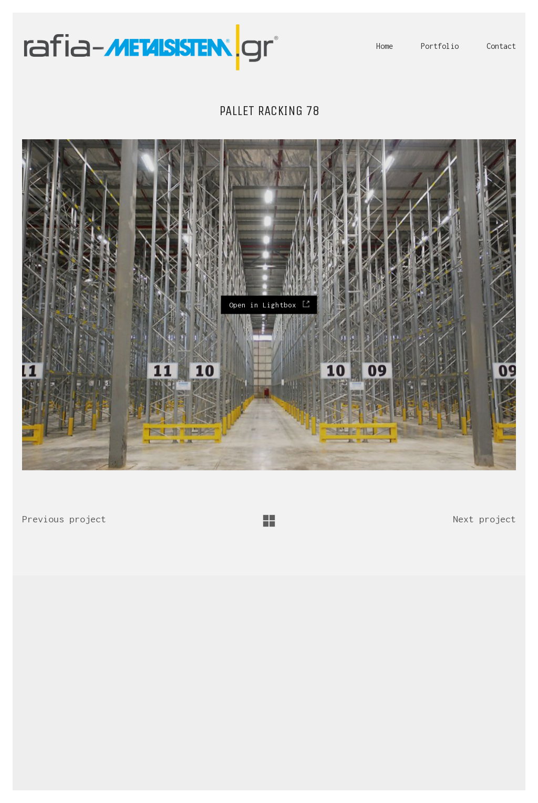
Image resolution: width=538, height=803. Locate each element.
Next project (484, 518)
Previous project (64, 518)
